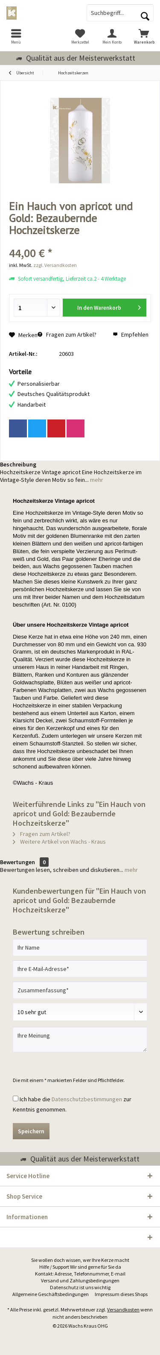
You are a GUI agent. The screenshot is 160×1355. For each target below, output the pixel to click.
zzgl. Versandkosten (55, 265)
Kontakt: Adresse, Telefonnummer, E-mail (80, 1273)
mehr (96, 480)
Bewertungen (17, 862)
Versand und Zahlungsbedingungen (80, 1280)
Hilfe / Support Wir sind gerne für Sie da (80, 1267)
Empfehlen (130, 334)
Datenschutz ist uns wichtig (80, 1287)
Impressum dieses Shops (121, 1294)
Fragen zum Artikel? (67, 334)
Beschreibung (18, 464)
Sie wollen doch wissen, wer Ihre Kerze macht (80, 1260)
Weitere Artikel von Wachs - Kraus (59, 841)
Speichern (31, 1131)
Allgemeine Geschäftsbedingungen (50, 1294)
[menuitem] (16, 36)
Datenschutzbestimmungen (87, 1099)
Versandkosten (123, 1309)
